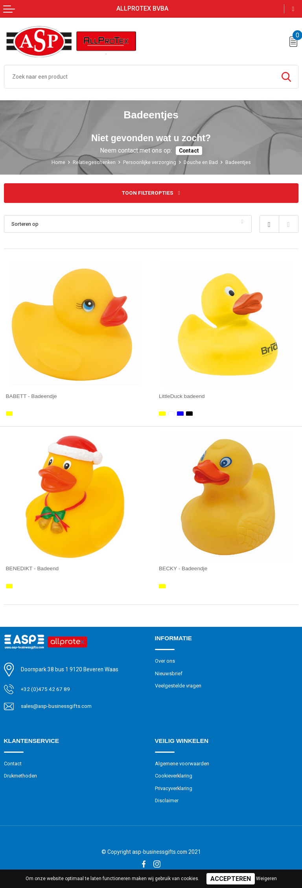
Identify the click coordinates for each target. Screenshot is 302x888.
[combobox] (139, 76)
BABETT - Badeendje (32, 396)
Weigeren (266, 878)
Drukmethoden (21, 774)
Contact (189, 150)
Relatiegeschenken (93, 162)
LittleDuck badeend (182, 396)
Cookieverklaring (174, 774)
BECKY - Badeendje (183, 568)
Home (57, 162)
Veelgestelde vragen (178, 684)
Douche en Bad (201, 162)
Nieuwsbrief (168, 672)
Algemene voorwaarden (182, 762)
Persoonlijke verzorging (149, 162)
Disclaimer (167, 799)
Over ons (165, 660)
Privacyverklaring (174, 787)
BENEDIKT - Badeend (32, 568)
